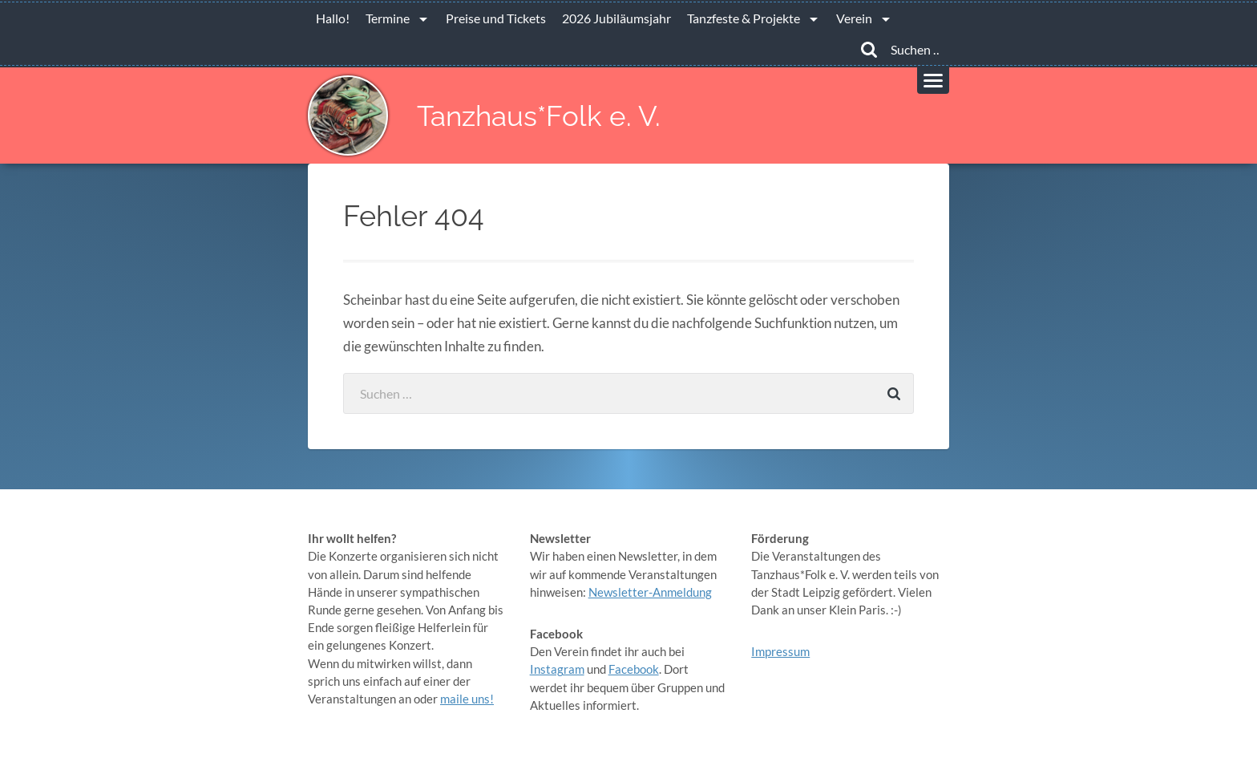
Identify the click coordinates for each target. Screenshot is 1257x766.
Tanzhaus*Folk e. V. (539, 115)
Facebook (633, 669)
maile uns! (467, 698)
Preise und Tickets (496, 18)
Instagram (557, 669)
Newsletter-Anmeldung (650, 592)
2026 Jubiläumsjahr (616, 18)
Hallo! (333, 18)
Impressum (780, 651)
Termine (388, 18)
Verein (854, 18)
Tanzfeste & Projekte (743, 18)
